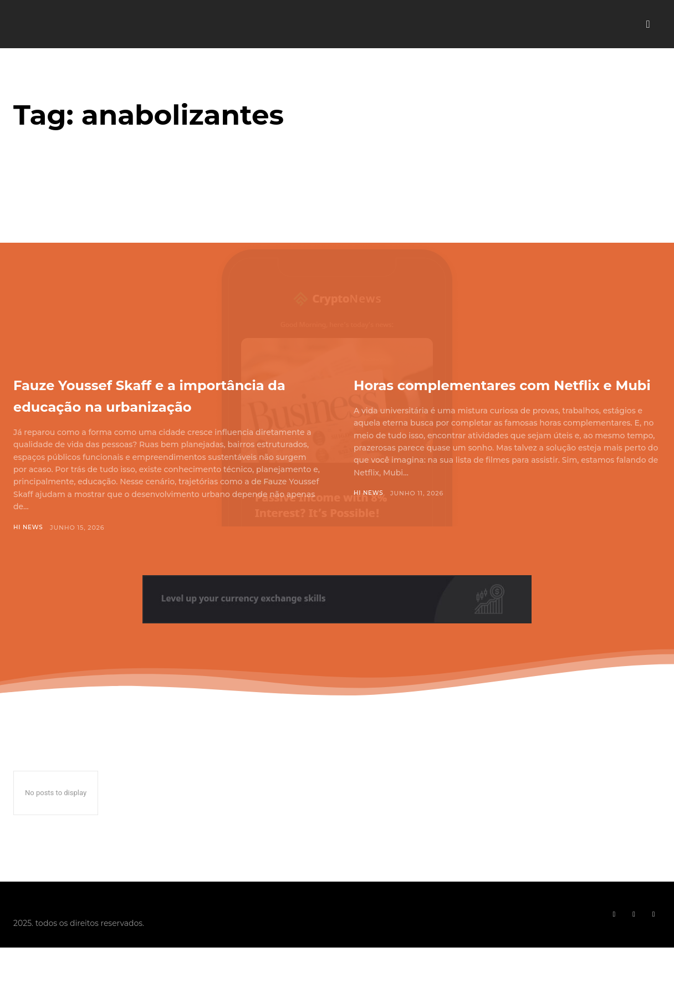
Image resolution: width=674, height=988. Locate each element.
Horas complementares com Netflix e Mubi (493, 394)
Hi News (28, 549)
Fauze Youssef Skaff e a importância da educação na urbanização (154, 405)
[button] (648, 24)
